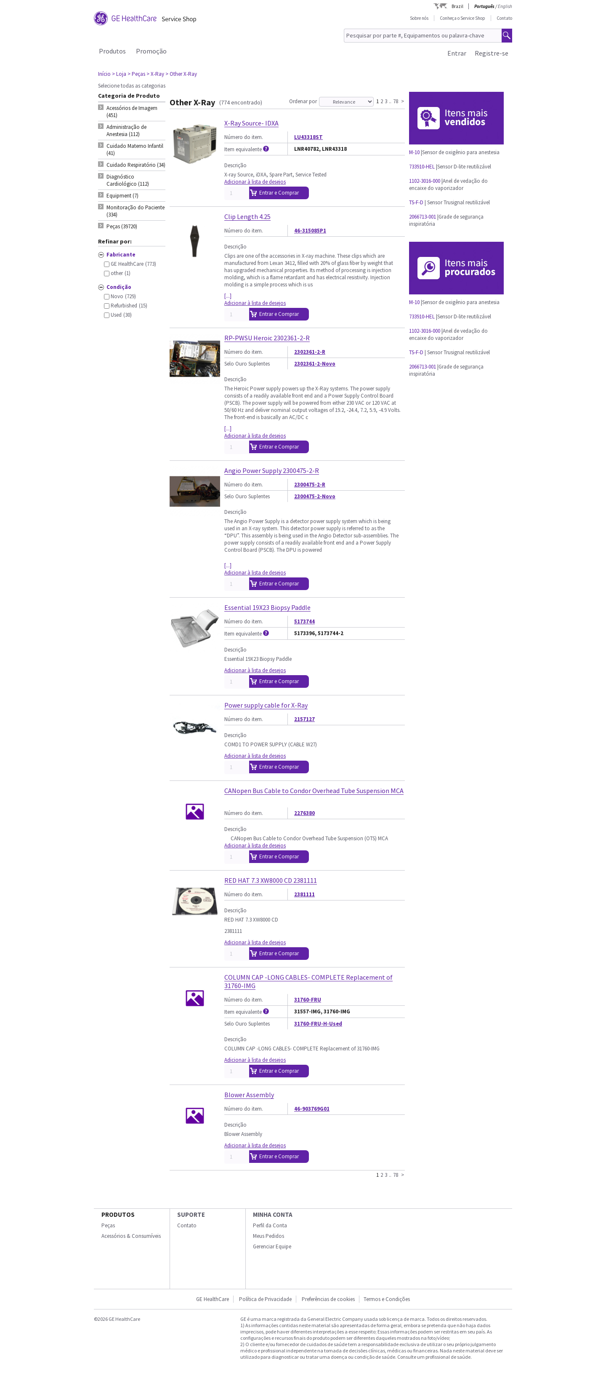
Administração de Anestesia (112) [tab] (126, 130)
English (505, 6)
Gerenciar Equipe (272, 1246)
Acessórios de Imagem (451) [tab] (131, 111)
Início (104, 73)
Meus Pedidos (268, 1236)
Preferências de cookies (328, 1299)
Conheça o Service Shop (462, 18)
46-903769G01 (312, 1108)
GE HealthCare (212, 1299)
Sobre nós (419, 18)
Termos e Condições (387, 1299)
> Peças (136, 73)
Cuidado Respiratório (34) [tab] (135, 164)
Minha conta (272, 1214)
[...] (227, 295)
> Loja (119, 73)
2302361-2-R (309, 351)
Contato (504, 18)
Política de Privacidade (265, 1299)
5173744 (304, 621)
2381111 (304, 894)
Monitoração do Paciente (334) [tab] (135, 211)
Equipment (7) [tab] (122, 195)
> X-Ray (155, 73)
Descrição (235, 165)
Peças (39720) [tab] (121, 226)
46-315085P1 (310, 230)
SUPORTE (191, 1214)
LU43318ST (308, 137)
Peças (108, 1225)
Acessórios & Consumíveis (131, 1236)
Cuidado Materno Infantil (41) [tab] (134, 149)
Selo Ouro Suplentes (247, 363)
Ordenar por (303, 101)
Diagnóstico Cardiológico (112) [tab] (127, 180)
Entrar (456, 53)
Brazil (457, 6)
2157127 (304, 719)
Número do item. (243, 137)
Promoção (151, 51)
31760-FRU (307, 999)
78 (395, 101)
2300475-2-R (309, 484)
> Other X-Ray (181, 73)
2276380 (304, 813)
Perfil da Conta (270, 1225)
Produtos (112, 51)
